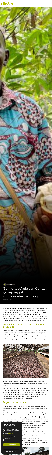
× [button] (20, 423)
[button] (49, 3)
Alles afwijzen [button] (11, 448)
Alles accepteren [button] (11, 444)
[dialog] (11, 438)
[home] (7, 3)
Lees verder (10, 433)
